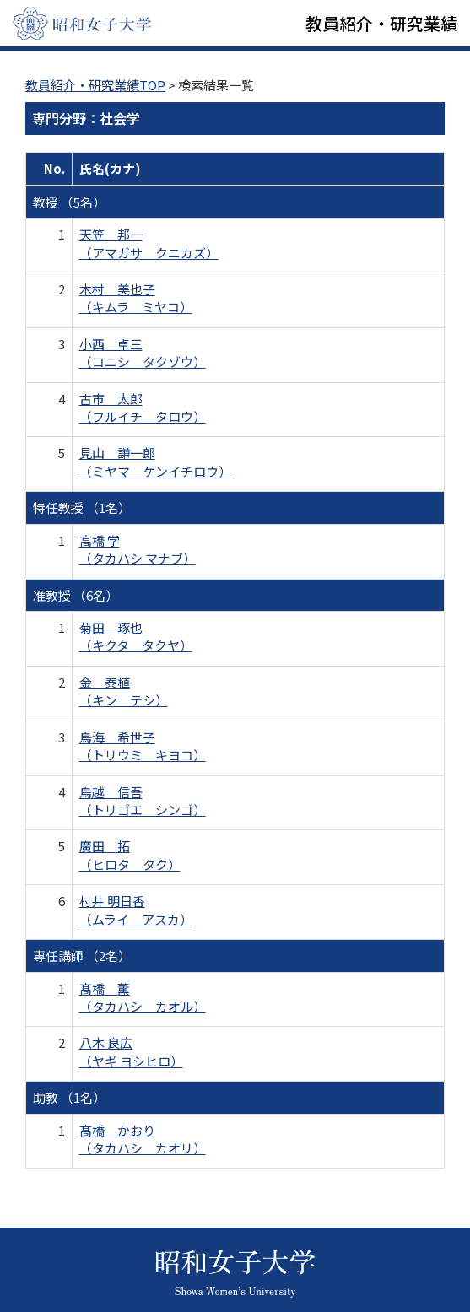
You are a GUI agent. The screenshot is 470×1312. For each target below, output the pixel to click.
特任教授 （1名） (82, 507)
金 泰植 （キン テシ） (123, 691)
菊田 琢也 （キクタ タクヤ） (135, 636)
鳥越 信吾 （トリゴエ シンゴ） (142, 800)
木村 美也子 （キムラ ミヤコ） (135, 298)
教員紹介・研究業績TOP (95, 85)
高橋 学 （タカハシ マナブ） (137, 549)
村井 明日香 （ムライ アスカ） (135, 909)
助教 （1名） (69, 1097)
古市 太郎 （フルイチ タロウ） (142, 407)
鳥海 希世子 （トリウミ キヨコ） (142, 746)
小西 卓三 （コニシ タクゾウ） (142, 352)
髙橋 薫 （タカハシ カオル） (142, 997)
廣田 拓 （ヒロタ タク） (130, 854)
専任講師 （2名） (82, 955)
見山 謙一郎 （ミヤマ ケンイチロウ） (155, 461)
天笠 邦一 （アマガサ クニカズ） (149, 243)
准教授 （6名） (75, 595)
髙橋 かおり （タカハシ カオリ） (142, 1139)
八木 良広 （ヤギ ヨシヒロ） (131, 1051)
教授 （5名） (69, 202)
